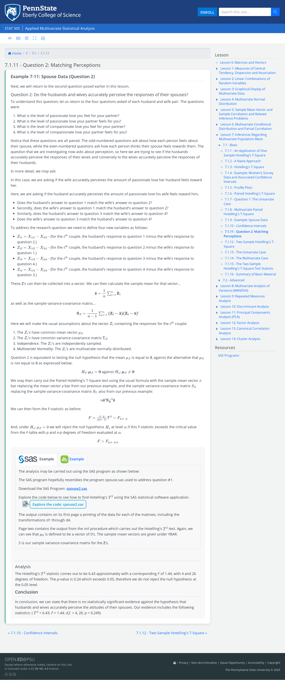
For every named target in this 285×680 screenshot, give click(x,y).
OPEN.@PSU (20, 659)
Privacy (183, 663)
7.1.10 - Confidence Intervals (246, 226)
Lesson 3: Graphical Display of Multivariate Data (242, 91)
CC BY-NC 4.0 (39, 669)
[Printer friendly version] (43, 38)
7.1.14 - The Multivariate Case (246, 258)
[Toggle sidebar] (11, 38)
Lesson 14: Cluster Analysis (240, 339)
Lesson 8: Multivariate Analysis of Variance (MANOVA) (244, 288)
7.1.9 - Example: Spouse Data (246, 220)
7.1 (34, 53)
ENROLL (207, 12)
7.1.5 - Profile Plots (238, 187)
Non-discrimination (204, 663)
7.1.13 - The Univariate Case (245, 252)
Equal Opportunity (232, 663)
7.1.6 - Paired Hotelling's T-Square (250, 193)
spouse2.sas (76, 488)
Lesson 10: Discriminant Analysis (244, 306)
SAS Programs (228, 355)
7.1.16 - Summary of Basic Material (250, 274)
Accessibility (256, 663)
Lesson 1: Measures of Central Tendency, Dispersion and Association (247, 70)
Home (14, 53)
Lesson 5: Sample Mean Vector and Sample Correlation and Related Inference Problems (246, 114)
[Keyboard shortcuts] (18, 38)
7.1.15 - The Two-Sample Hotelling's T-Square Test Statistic (249, 266)
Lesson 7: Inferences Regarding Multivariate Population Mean (243, 136)
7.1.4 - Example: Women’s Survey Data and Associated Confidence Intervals (248, 177)
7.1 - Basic (230, 145)
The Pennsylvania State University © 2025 (252, 670)
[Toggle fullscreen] (35, 38)
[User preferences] (27, 38)
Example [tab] (36, 459)
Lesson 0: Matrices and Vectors (243, 62)
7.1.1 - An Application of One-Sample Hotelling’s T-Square (246, 152)
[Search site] (245, 12)
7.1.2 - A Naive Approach (243, 161)
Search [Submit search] (277, 12)
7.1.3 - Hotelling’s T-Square (244, 167)
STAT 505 (13, 28)
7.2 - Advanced (233, 280)
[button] (33, 632)
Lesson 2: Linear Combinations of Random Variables (244, 81)
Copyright (273, 663)
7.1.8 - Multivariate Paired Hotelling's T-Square (243, 211)
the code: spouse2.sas (65, 504)
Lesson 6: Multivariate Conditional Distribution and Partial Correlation (245, 126)
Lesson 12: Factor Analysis (239, 323)
